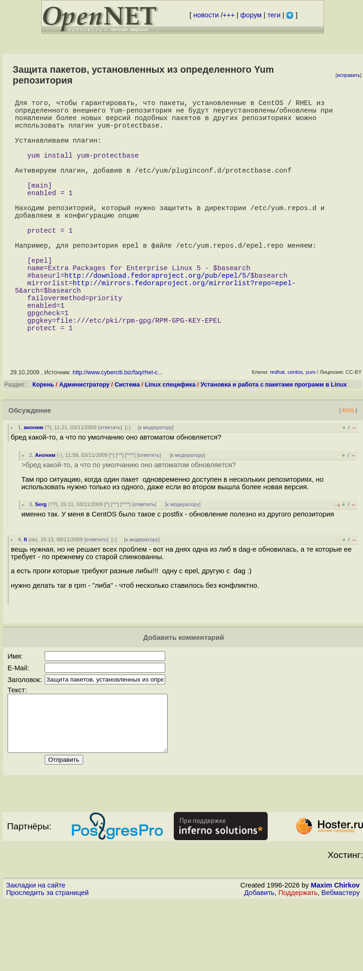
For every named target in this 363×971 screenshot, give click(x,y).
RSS (348, 468)
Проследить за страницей (47, 962)
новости (206, 15)
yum (311, 430)
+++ (229, 15)
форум (251, 15)
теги (273, 15)
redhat (277, 430)
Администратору (84, 442)
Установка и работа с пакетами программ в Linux (274, 442)
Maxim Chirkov (335, 954)
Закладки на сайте (35, 954)
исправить (348, 75)
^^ (120, 513)
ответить (110, 485)
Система (127, 442)
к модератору (155, 485)
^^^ (130, 513)
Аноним (45, 513)
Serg (41, 562)
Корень (43, 442)
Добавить (259, 962)
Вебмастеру (341, 962)
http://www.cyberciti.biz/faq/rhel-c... (117, 430)
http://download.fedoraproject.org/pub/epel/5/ (157, 320)
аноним (34, 485)
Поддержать (298, 962)
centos (294, 430)
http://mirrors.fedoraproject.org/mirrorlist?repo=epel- (184, 329)
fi (25, 597)
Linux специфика (170, 442)
